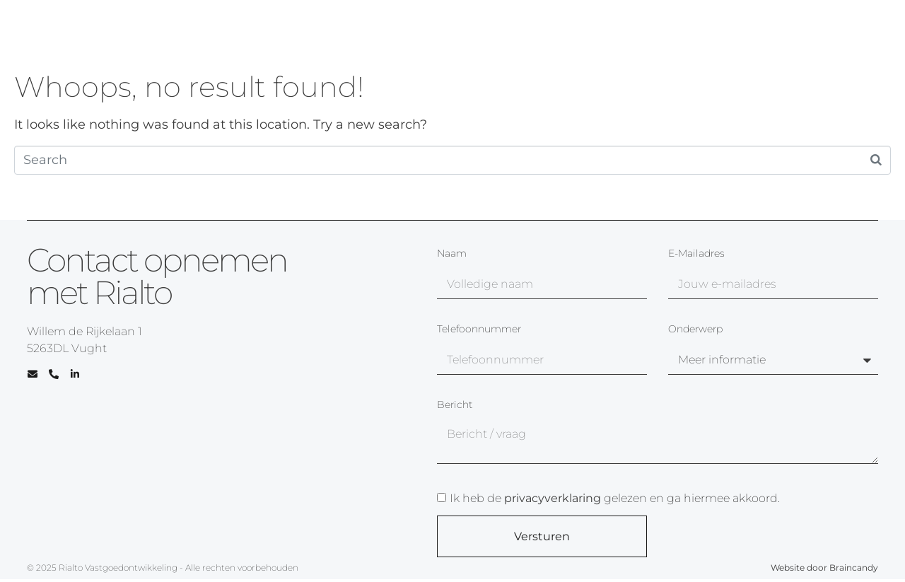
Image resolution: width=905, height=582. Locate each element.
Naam (452, 254)
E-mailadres (696, 254)
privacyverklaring (552, 498)
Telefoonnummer (479, 329)
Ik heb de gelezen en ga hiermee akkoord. (615, 498)
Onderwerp (695, 329)
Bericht (454, 405)
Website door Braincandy (824, 567)
